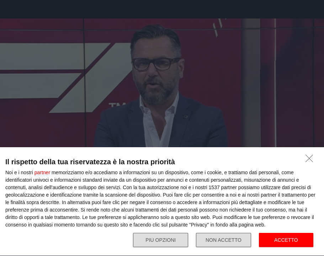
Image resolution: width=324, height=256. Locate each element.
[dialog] (162, 202)
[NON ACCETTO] (311, 160)
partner (42, 172)
